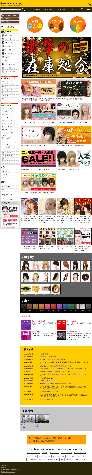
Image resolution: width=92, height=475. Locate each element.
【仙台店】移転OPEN (46, 378)
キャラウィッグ (8, 35)
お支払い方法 (48, 9)
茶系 (30, 310)
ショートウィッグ (8, 39)
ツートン (77, 310)
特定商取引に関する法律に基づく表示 (10, 469)
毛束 (4, 60)
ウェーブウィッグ (8, 49)
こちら (74, 339)
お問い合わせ (4, 465)
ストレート (85, 271)
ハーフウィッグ (6, 150)
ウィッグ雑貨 (6, 187)
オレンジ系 (41, 310)
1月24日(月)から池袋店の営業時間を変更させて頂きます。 (57, 366)
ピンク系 (47, 310)
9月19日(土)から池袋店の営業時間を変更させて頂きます (56, 383)
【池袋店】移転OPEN (46, 380)
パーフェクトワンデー (8, 199)
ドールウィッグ (6, 162)
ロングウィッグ (8, 46)
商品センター (38, 426)
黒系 (24, 310)
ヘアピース (6, 57)
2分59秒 (58, 362)
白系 (83, 310)
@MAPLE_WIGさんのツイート (9, 203)
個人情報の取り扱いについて (8, 472)
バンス (4, 135)
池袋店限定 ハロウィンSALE (49, 356)
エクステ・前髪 (65, 282)
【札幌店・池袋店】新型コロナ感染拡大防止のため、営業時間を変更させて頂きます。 (64, 374)
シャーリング (6, 147)
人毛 (36, 282)
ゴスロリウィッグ (8, 68)
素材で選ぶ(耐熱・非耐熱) (9, 15)
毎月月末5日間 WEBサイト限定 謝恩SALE (53, 359)
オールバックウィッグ (8, 123)
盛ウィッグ (42, 459)
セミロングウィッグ (9, 42)
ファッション (26, 271)
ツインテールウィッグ (8, 126)
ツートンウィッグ (8, 64)
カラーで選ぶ (6, 22)
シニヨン (4, 141)
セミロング (65, 271)
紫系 (59, 310)
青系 (65, 310)
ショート (56, 271)
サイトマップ (4, 467)
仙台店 (23, 424)
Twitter (23, 427)
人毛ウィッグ (6, 171)
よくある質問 (61, 9)
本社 (36, 424)
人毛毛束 (4, 174)
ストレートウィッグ (7, 117)
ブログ (23, 426)
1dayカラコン (46, 294)
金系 (36, 310)
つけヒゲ (4, 177)
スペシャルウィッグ (9, 53)
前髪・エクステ (6, 153)
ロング (75, 271)
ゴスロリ (36, 271)
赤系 (53, 310)
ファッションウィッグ (10, 71)
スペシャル (26, 282)
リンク (72, 9)
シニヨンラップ (6, 144)
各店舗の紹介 (35, 9)
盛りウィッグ (6, 138)
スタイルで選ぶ (6, 18)
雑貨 (3, 189)
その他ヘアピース (7, 156)
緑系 (71, 310)
